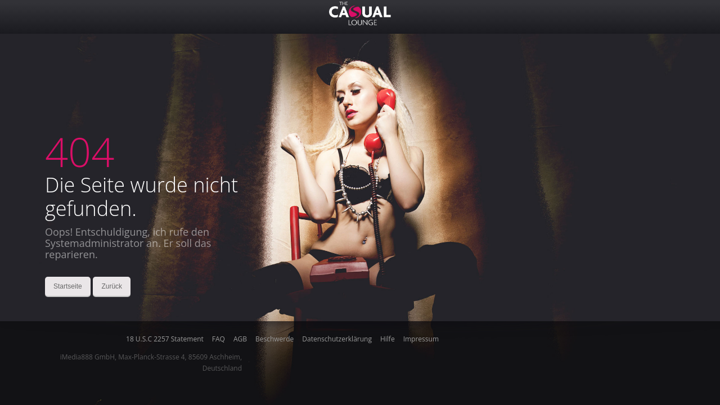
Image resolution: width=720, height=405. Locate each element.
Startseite (67, 286)
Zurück (111, 286)
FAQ (218, 339)
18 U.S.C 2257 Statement (165, 339)
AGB (240, 339)
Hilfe (387, 339)
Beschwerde (274, 339)
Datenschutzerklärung (337, 339)
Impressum (421, 339)
